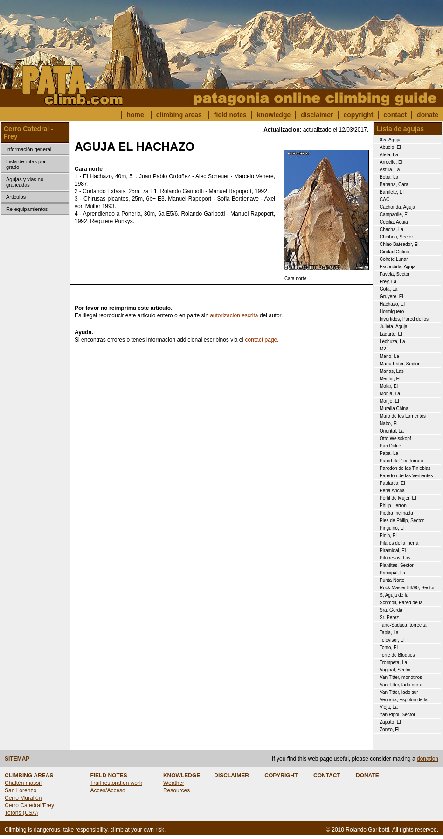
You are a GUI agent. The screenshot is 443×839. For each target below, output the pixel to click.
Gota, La (388, 289)
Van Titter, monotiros (401, 677)
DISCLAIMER (231, 775)
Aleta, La (389, 154)
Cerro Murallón (23, 798)
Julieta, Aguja (394, 326)
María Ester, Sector (400, 363)
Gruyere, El (391, 296)
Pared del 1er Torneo (401, 460)
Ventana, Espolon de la (404, 699)
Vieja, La (389, 707)
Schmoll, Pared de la (401, 602)
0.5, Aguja (390, 139)
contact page (261, 339)
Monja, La (390, 393)
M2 (383, 348)
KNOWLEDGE (181, 775)
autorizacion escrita (234, 315)
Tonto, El (389, 647)
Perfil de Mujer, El (398, 498)
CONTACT (326, 775)
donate (427, 115)
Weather (173, 783)
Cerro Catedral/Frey (29, 805)
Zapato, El (390, 722)
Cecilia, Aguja (394, 221)
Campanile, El (394, 214)
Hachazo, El (392, 304)
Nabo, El (388, 423)
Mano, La (389, 356)
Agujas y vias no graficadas (24, 182)
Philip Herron (393, 505)
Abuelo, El (390, 147)
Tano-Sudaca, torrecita (403, 625)
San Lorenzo (20, 790)
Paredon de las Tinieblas (405, 468)
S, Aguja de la (394, 595)
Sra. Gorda (391, 610)
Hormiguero (392, 311)
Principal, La (392, 572)
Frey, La (388, 281)
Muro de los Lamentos (403, 416)
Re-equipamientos (27, 209)
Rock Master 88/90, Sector (407, 587)
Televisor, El (392, 640)
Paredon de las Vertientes (406, 475)
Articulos (16, 197)
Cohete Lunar (394, 259)
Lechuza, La (392, 341)
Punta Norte (392, 580)
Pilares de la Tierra (399, 542)
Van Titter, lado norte (401, 684)
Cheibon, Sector (396, 236)
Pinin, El (388, 535)
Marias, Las (392, 371)
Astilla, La (390, 169)
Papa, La (389, 453)
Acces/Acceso (107, 790)
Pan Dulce (390, 445)
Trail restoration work (116, 783)
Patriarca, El (392, 483)
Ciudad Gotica (394, 251)
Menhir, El (390, 378)
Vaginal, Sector (395, 669)
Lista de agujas (400, 129)
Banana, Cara (394, 184)
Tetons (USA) (21, 813)
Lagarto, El (391, 333)
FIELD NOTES (108, 775)
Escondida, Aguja (397, 266)
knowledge (274, 115)
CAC (384, 199)
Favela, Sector (394, 274)
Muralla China (394, 408)
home (135, 115)
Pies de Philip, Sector (402, 520)
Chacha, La (391, 229)
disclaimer (317, 115)
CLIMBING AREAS (29, 775)
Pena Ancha (392, 490)
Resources (176, 790)
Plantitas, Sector (397, 565)
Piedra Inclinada (396, 513)
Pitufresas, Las (395, 557)
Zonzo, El (389, 729)
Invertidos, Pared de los (404, 319)
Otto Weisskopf (395, 438)
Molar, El (389, 386)
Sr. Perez (389, 617)
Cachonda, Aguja (397, 207)
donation (427, 758)
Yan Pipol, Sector (397, 714)
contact (395, 115)
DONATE (367, 775)
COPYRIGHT (281, 775)
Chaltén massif (23, 783)
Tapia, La (389, 632)
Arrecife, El (391, 162)
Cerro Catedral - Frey (28, 132)
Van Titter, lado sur (399, 692)
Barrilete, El (392, 192)
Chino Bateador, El (399, 244)
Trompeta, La (393, 662)
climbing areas (179, 115)
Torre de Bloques (397, 654)
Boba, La (389, 177)
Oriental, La (392, 430)
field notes (230, 115)
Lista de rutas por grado (26, 164)
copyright (359, 115)
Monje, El (389, 401)
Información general (28, 149)
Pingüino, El (392, 528)
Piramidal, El (393, 550)
